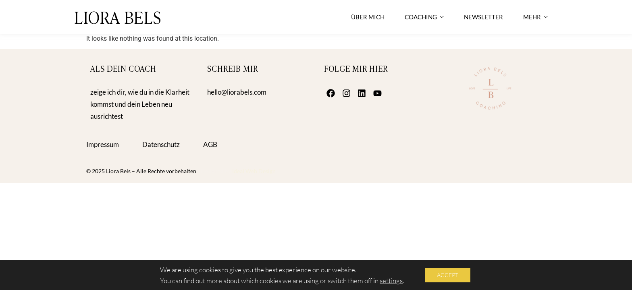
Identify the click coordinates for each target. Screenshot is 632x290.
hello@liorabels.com (236, 92)
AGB (210, 144)
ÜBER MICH (368, 17)
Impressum (102, 144)
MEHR (535, 17)
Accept (447, 274)
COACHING (424, 17)
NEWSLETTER (483, 17)
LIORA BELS (118, 17)
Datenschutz (161, 144)
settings (391, 280)
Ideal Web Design (254, 171)
